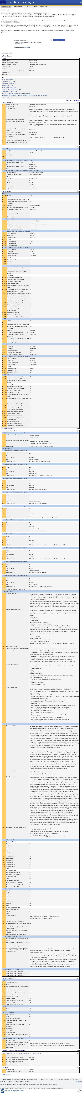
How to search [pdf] (18, 43)
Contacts (27, 7)
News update (44, 7)
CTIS (44, 1083)
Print (4, 56)
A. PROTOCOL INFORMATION (8, 79)
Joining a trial (18, 7)
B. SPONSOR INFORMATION (8, 81)
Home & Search (5, 7)
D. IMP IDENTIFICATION (7, 85)
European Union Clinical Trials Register (12, 13)
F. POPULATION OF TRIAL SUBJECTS (10, 91)
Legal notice (79, 1081)
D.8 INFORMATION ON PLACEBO (9, 87)
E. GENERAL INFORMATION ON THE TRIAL (11, 89)
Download (9, 56)
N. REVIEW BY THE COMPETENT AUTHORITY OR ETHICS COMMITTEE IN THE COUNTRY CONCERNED (25, 95)
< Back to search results (6, 53)
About (35, 7)
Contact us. (8, 1074)
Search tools (26, 47)
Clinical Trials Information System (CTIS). (10, 21)
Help (81, 2)
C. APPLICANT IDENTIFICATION (9, 83)
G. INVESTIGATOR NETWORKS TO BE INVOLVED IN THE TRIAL (16, 93)
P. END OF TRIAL (5, 97)
